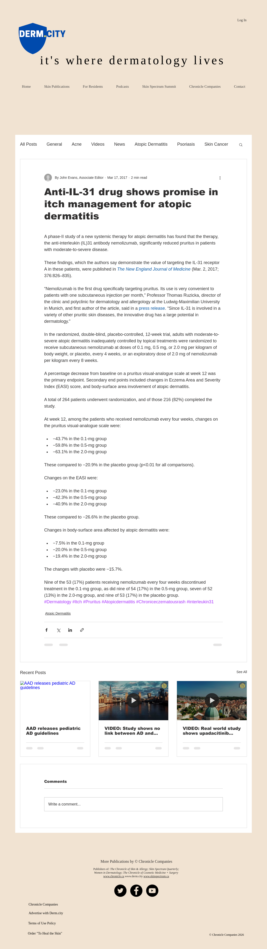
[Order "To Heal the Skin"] (45, 933)
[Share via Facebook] (46, 630)
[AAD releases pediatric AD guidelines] (55, 700)
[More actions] (220, 177)
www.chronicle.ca (113, 876)
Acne (77, 144)
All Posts (28, 144)
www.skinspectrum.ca (156, 876)
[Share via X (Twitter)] (58, 630)
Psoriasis (186, 144)
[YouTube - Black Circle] (152, 890)
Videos (98, 144)
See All (241, 672)
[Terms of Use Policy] (42, 923)
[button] (241, 144)
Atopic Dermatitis (151, 144)
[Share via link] (82, 630)
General (54, 144)
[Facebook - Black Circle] (136, 890)
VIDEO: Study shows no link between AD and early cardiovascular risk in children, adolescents (132, 731)
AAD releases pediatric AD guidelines (53, 731)
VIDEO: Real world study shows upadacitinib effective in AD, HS (212, 731)
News (119, 144)
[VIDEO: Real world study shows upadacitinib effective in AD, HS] (212, 700)
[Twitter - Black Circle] (120, 890)
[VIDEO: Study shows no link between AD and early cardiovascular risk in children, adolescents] (134, 700)
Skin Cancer (216, 144)
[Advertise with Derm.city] (46, 913)
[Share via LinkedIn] (70, 630)
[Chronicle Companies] (43, 904)
